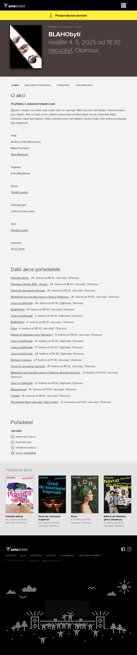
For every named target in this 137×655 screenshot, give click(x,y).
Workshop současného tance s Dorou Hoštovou (40, 297)
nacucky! (60, 50)
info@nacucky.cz (26, 447)
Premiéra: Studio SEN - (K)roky (29, 284)
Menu (131, 5)
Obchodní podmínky (90, 555)
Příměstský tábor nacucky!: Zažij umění (34, 402)
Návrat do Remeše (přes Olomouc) (32, 335)
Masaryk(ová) (19, 389)
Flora (14, 328)
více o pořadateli (26, 453)
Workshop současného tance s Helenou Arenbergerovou (45, 372)
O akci (15, 85)
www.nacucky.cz (26, 436)
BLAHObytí (17, 309)
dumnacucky (23, 442)
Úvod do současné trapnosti (28, 290)
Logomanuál (67, 555)
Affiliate (51, 555)
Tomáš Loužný (19, 192)
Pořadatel (63, 85)
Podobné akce (84, 85)
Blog (23, 555)
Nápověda (36, 555)
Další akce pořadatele (38, 85)
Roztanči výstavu (21, 360)
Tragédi (15, 396)
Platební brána (49, 560)
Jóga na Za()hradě (22, 303)
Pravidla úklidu (20, 278)
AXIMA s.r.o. (34, 560)
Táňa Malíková (19, 154)
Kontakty (11, 555)
